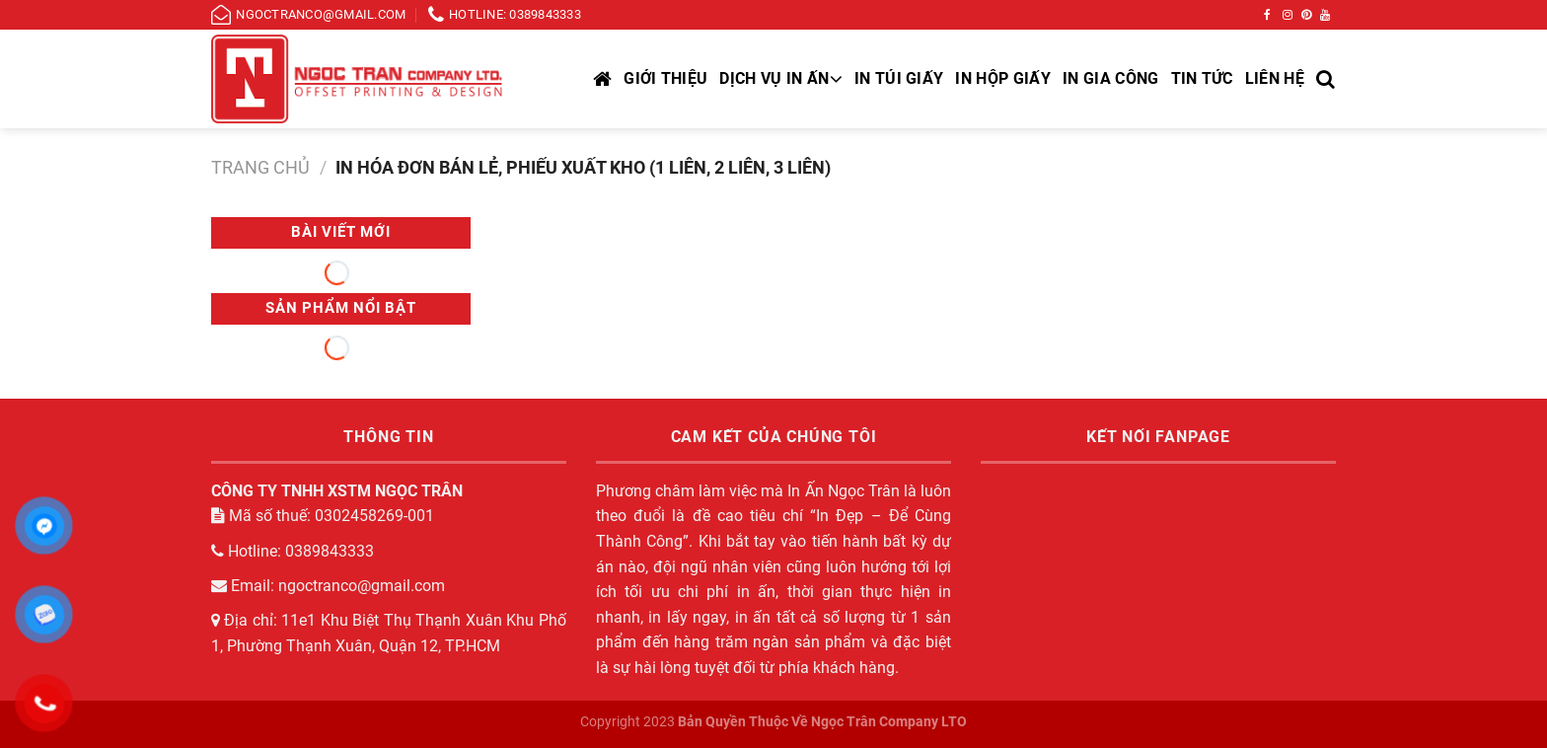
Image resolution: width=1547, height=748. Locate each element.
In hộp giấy (1003, 78)
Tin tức (1202, 78)
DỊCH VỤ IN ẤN (781, 79)
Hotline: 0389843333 (292, 551)
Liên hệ (1274, 78)
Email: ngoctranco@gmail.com (328, 585)
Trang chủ (260, 167)
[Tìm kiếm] (1326, 79)
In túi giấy (899, 78)
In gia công (1111, 78)
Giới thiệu (665, 78)
